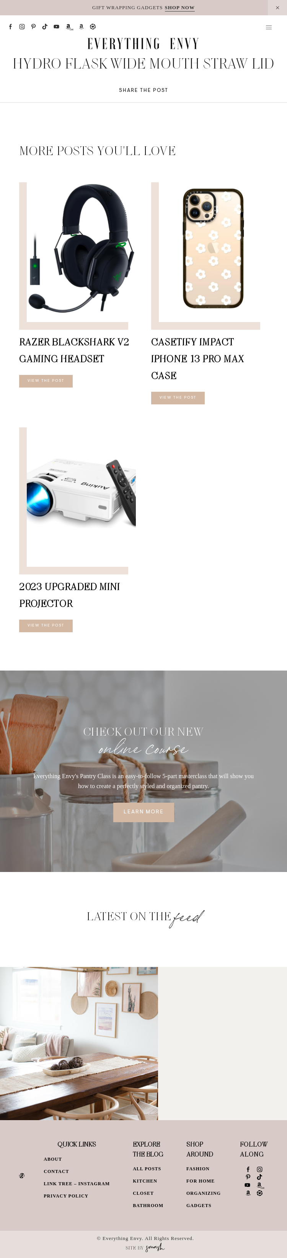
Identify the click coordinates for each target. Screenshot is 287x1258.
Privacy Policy (66, 1196)
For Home (200, 1181)
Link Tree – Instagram (77, 1183)
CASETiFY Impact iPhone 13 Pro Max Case (197, 358)
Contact (56, 1171)
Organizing (203, 1193)
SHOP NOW (180, 7)
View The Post (46, 381)
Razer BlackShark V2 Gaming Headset (74, 350)
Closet (143, 1193)
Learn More (144, 812)
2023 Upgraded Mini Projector (69, 595)
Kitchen (145, 1181)
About (53, 1159)
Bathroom (148, 1205)
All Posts (147, 1168)
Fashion (198, 1168)
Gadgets (199, 1205)
